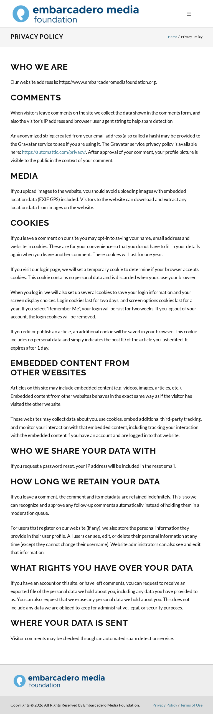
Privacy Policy (165, 705)
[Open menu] (189, 14)
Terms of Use (191, 705)
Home (172, 37)
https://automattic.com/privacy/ (54, 152)
